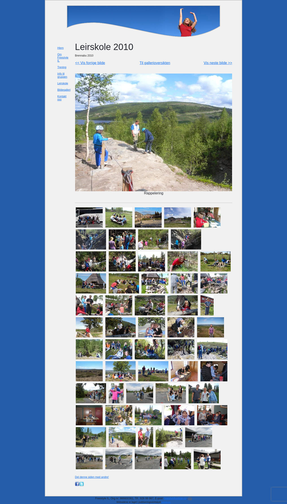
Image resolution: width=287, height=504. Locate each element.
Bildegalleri (64, 89)
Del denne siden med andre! (92, 477)
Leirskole (62, 83)
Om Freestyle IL (62, 57)
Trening (61, 67)
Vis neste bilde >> (218, 63)
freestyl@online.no (175, 498)
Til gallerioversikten (155, 63)
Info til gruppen (62, 75)
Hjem (60, 48)
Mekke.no (166, 502)
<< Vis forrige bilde (90, 63)
